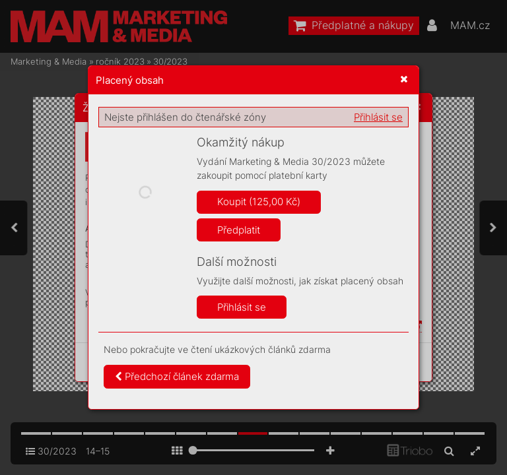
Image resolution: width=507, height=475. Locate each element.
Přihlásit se (378, 117)
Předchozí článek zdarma (177, 376)
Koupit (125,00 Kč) (258, 201)
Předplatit (238, 230)
